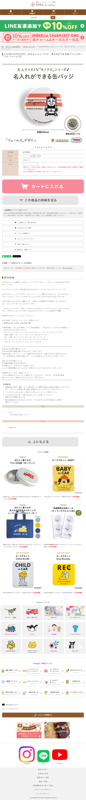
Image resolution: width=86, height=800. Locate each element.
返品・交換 (43, 781)
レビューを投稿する (43, 715)
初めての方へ (43, 769)
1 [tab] (36, 148)
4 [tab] (42, 148)
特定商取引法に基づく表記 (43, 785)
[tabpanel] (43, 103)
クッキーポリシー (43, 793)
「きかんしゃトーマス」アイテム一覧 (16, 323)
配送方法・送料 (43, 777)
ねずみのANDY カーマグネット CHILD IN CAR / (21, 593)
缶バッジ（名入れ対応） (13, 47)
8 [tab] (51, 148)
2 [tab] (38, 148)
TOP (2, 47)
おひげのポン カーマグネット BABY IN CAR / (62, 497)
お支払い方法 (43, 773)
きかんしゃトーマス (29, 47)
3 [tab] (40, 148)
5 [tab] (45, 148)
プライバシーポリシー (43, 789)
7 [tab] (49, 148)
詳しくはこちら (67, 268)
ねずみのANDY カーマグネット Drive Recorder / (63, 593)
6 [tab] (47, 148)
